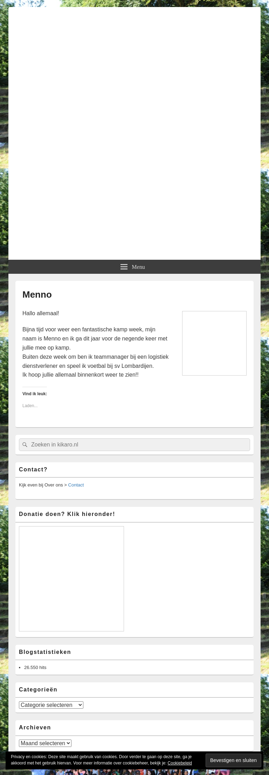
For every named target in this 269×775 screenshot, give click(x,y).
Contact (76, 485)
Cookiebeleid (180, 763)
